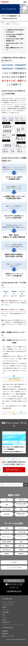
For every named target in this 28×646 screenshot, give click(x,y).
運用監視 (7, 553)
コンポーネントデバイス (8, 604)
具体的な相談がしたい (14, 470)
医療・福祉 (6, 514)
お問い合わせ (5, 622)
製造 (7, 499)
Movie (3, 614)
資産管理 (21, 549)
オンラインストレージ (7, 537)
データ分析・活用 (21, 532)
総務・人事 (21, 545)
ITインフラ (6, 532)
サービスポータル (7, 599)
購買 (21, 541)
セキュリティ (21, 528)
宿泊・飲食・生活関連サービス (21, 504)
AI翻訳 (6, 528)
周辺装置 (7, 545)
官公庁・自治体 (6, 509)
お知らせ (4, 620)
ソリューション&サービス (8, 602)
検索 (25, 484)
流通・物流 (21, 499)
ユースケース (5, 609)
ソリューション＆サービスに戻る (14, 567)
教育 (21, 509)
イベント (4, 617)
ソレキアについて (7, 627)
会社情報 (4, 631)
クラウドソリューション (21, 536)
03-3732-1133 (15, 584)
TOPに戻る (14, 562)
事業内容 (4, 633)
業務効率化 (21, 553)
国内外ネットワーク (7, 636)
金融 (7, 504)
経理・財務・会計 (7, 549)
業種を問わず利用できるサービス (21, 514)
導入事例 (4, 607)
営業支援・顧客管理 (6, 541)
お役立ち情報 (5, 612)
